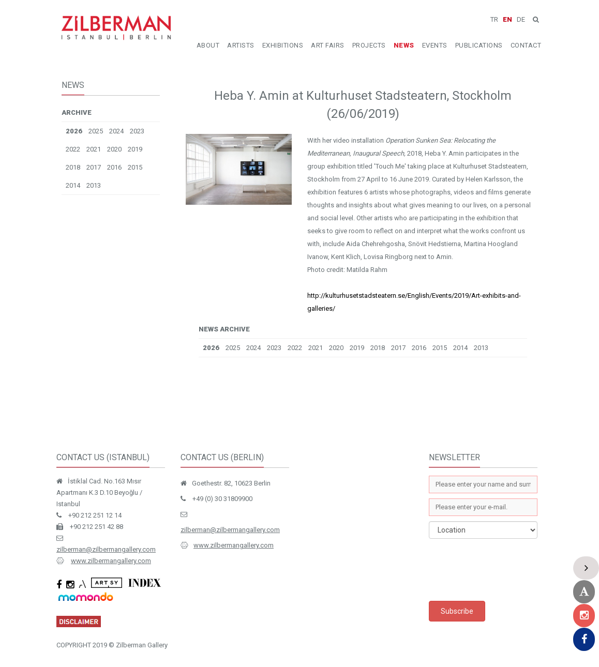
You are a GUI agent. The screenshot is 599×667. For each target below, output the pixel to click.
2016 (114, 167)
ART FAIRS (328, 45)
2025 (95, 131)
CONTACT (526, 45)
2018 (73, 167)
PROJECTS (369, 45)
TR (494, 19)
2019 (135, 149)
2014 (73, 185)
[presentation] (507, 570)
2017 (93, 167)
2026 (74, 131)
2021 (93, 149)
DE (521, 19)
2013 (93, 185)
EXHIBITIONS (283, 45)
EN (507, 19)
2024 (116, 131)
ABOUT (208, 45)
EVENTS (434, 45)
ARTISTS (240, 45)
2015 (135, 167)
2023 (137, 131)
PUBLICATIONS (479, 45)
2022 (73, 149)
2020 (114, 149)
